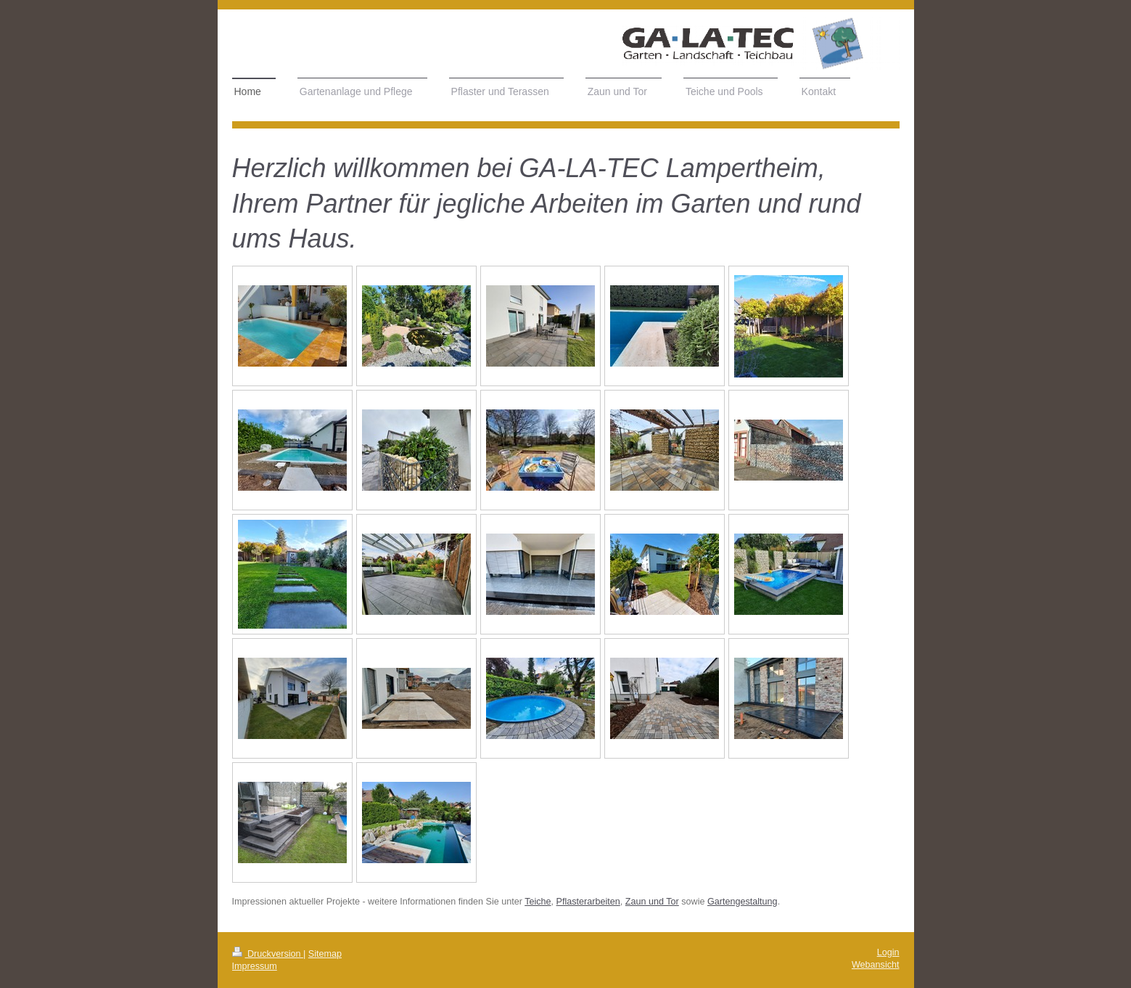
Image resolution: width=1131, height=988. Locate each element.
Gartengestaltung (742, 902)
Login (888, 952)
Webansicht (876, 965)
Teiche (538, 902)
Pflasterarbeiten (588, 902)
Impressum (254, 966)
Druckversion (267, 954)
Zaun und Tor (652, 902)
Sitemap (325, 954)
